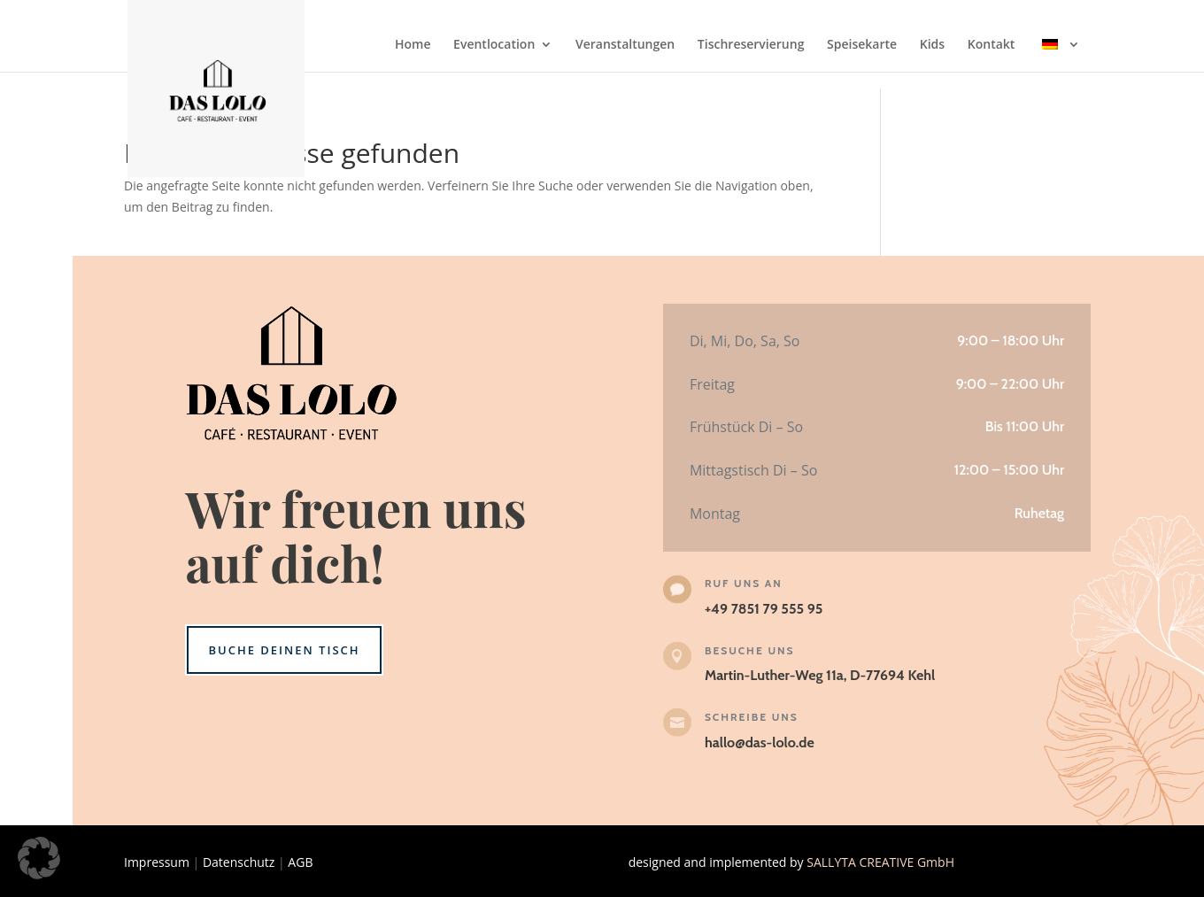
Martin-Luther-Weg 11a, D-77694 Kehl (820, 675)
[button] (39, 858)
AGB (300, 862)
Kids (932, 45)
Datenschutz (238, 862)
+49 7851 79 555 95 (763, 608)
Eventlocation (494, 45)
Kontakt (991, 45)
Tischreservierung (751, 45)
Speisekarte (862, 45)
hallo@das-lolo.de (759, 742)
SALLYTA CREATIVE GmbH (880, 862)
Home (413, 45)
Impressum (156, 862)
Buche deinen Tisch (283, 650)
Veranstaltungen (625, 45)
